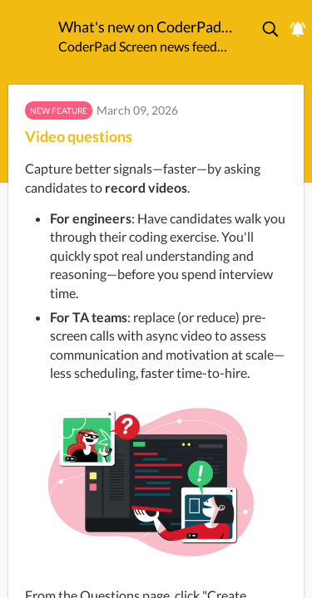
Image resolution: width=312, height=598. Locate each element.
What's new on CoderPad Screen (146, 26)
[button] (271, 29)
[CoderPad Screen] (29, 32)
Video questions (78, 136)
